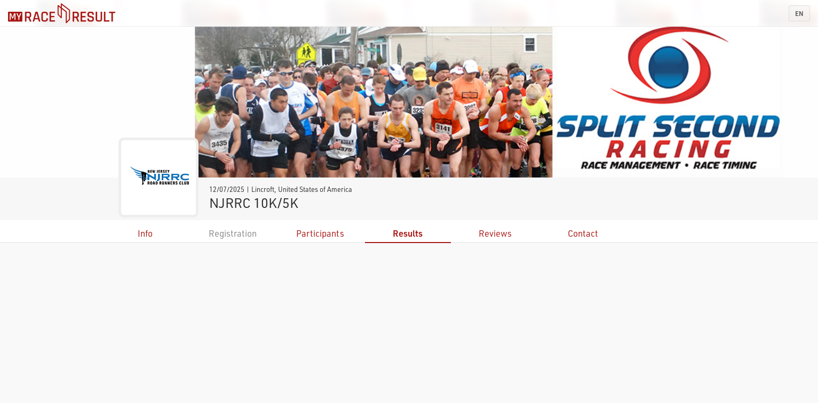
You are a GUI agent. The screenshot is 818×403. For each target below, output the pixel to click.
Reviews (495, 233)
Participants (320, 233)
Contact (583, 233)
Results (408, 233)
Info (145, 233)
